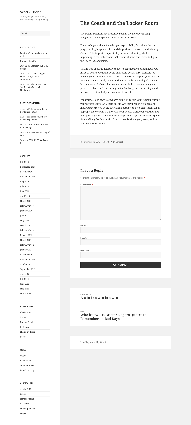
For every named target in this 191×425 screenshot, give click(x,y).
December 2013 (27, 254)
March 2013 (25, 293)
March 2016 (25, 201)
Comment (86, 184)
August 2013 (26, 274)
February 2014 (27, 245)
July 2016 (24, 186)
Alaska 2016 (25, 312)
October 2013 (26, 264)
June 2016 (24, 191)
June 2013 (24, 284)
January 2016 (26, 210)
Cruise (23, 317)
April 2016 (25, 196)
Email (84, 238)
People (23, 336)
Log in (23, 355)
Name (84, 225)
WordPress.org (27, 370)
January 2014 (26, 249)
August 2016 (26, 181)
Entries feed (25, 360)
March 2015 (25, 225)
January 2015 (26, 235)
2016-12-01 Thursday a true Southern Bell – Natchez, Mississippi (33, 87)
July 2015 (24, 215)
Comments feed (27, 365)
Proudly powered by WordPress (95, 342)
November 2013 (27, 259)
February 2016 (27, 206)
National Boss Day (28, 61)
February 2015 (27, 230)
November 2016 (27, 176)
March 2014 (25, 240)
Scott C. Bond (31, 12)
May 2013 (24, 288)
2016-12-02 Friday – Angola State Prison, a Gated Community (32, 76)
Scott (106, 142)
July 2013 (24, 279)
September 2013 (27, 269)
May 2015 (24, 220)
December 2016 (27, 171)
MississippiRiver (27, 332)
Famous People (27, 322)
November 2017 (27, 167)
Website (84, 250)
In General (25, 327)
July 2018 (24, 162)
